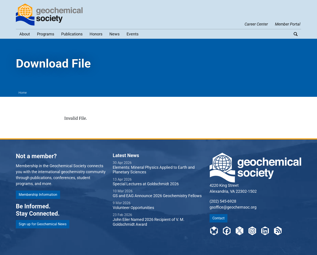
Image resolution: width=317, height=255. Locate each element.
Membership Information (38, 195)
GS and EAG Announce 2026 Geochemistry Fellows (157, 195)
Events (132, 34)
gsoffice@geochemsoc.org (233, 207)
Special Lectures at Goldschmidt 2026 (146, 184)
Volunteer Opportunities (133, 207)
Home (22, 92)
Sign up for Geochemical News (42, 224)
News (114, 34)
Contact (218, 218)
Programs (45, 34)
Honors (96, 34)
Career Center (256, 24)
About (24, 34)
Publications (72, 34)
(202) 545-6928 (223, 201)
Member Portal (287, 24)
